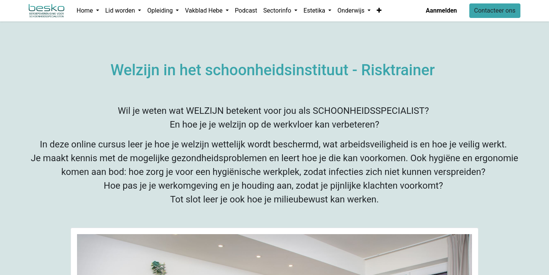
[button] (379, 10)
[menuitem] (246, 10)
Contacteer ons (495, 10)
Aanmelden (441, 10)
